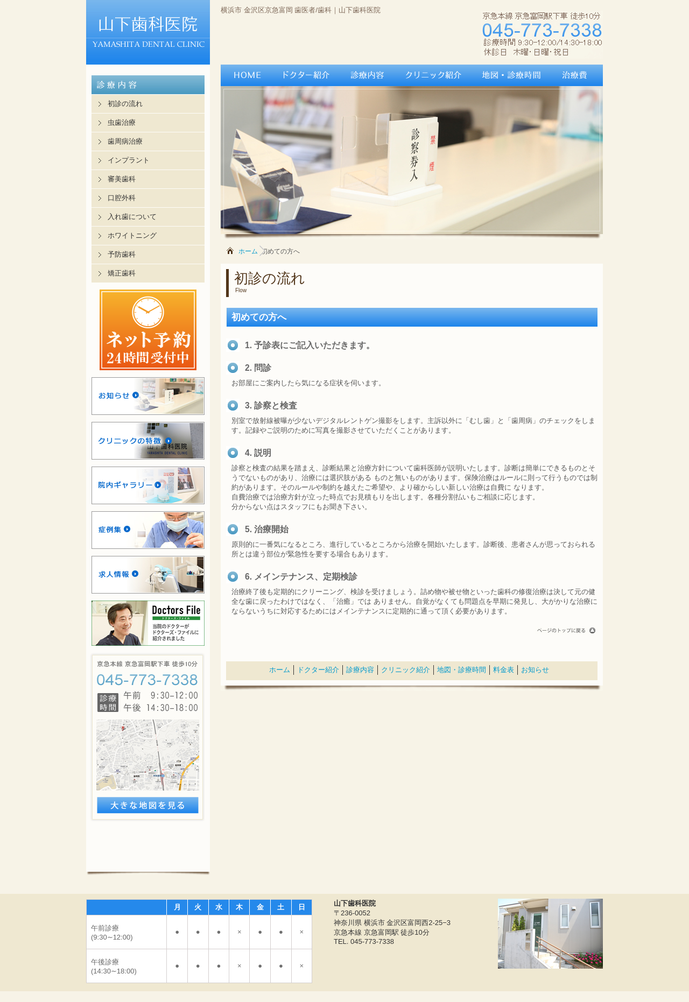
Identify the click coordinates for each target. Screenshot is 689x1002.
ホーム (248, 251)
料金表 (503, 670)
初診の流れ (125, 104)
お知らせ (535, 670)
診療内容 (360, 670)
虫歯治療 (122, 122)
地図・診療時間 (461, 670)
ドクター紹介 (318, 670)
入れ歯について (132, 217)
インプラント (129, 160)
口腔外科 (122, 198)
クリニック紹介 (405, 670)
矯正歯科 (122, 273)
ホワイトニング (132, 235)
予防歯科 (122, 254)
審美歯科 (122, 179)
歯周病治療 (125, 141)
